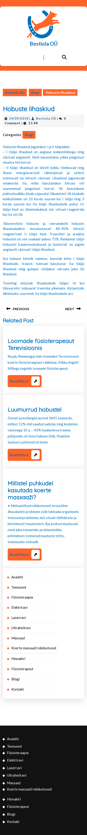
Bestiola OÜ (44, 44)
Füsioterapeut (22, 669)
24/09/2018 (19, 118)
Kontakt (17, 689)
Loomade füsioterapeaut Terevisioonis (41, 344)
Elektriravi (19, 607)
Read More (25, 381)
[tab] (23, 58)
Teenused (18, 587)
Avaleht (17, 577)
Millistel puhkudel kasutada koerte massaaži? (30, 490)
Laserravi (18, 617)
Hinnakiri (18, 659)
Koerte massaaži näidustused (33, 648)
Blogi (35, 92)
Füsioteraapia (22, 597)
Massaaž (18, 638)
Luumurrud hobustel (34, 409)
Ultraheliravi (21, 628)
